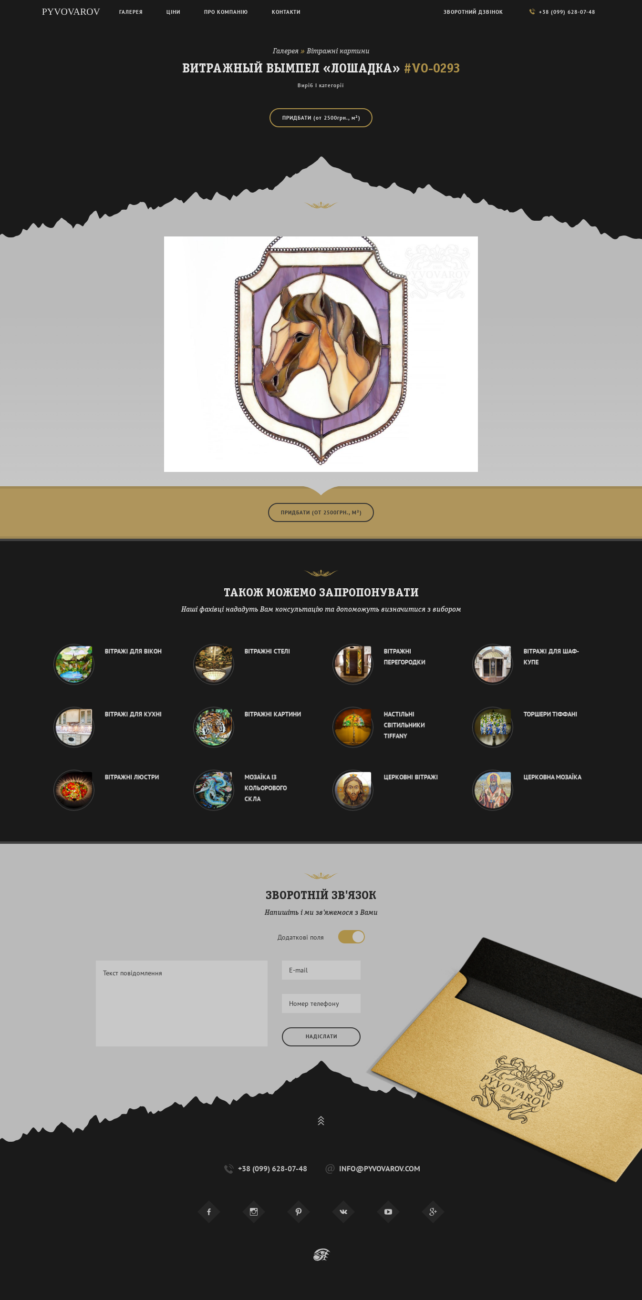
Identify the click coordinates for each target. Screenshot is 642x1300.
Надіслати (321, 1036)
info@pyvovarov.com (371, 1168)
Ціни (173, 12)
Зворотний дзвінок (473, 12)
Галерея (286, 51)
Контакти (286, 12)
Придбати (321, 117)
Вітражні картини (338, 51)
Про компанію (226, 12)
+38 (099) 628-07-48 (264, 1168)
